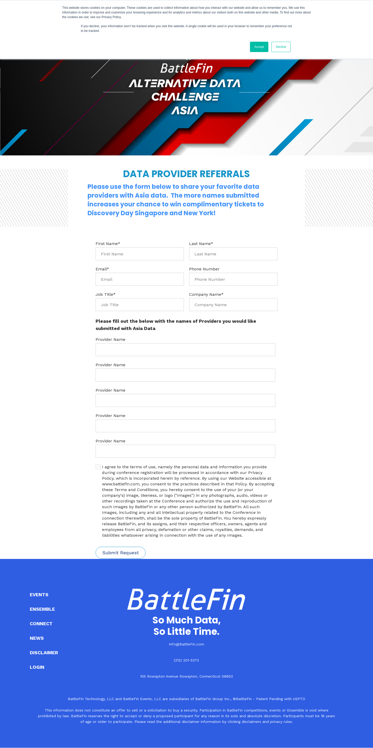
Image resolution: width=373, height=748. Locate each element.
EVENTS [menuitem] (39, 594)
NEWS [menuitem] (37, 638)
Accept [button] (259, 47)
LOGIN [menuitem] (37, 667)
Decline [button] (281, 47)
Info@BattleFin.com (186, 644)
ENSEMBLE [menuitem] (42, 609)
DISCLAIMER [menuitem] (44, 652)
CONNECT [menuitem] (41, 623)
